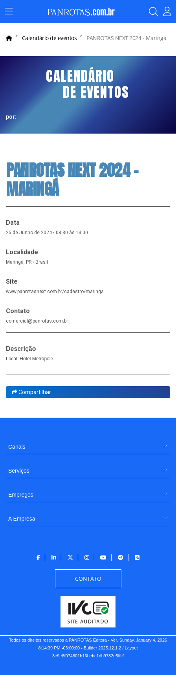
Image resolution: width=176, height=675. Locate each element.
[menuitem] (88, 443)
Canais (17, 447)
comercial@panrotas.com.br (37, 321)
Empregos (20, 495)
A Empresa (21, 518)
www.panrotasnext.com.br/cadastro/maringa (55, 291)
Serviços (18, 471)
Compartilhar (31, 392)
